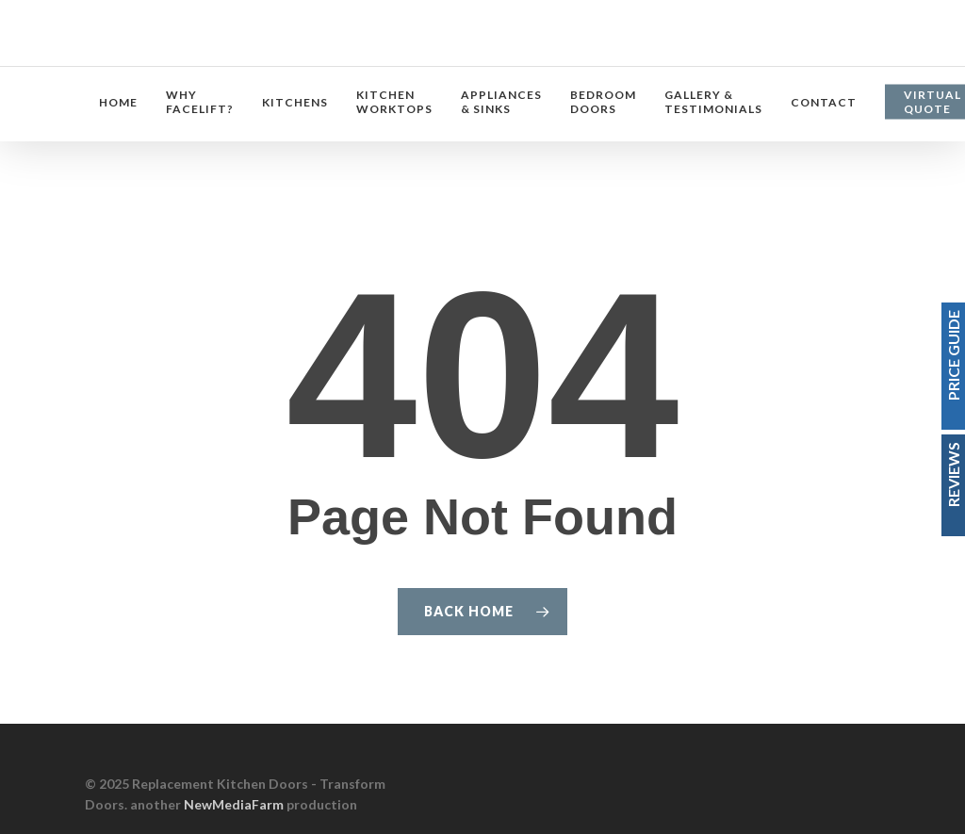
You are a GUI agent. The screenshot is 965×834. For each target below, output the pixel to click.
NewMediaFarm (234, 804)
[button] (929, 10)
